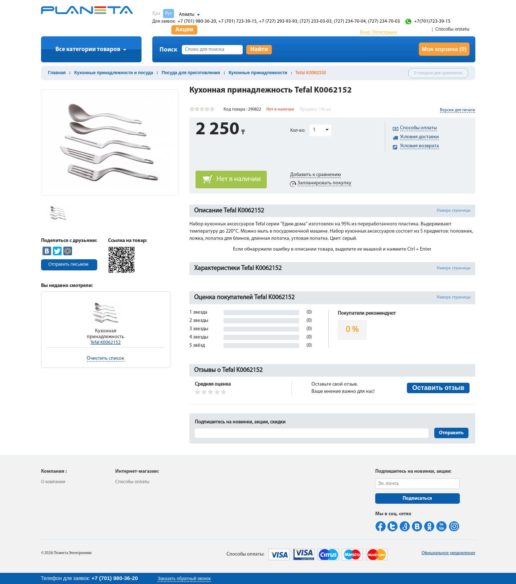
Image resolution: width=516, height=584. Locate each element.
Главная (57, 72)
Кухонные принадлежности (258, 72)
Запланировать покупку (324, 183)
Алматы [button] (186, 14)
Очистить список (105, 358)
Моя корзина (444, 49)
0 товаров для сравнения (438, 73)
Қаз (156, 13)
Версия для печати (457, 110)
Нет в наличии (238, 179)
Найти (259, 49)
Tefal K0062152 (105, 342)
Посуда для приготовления (191, 72)
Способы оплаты (452, 29)
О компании (53, 482)
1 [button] (314, 130)
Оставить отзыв (438, 387)
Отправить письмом (68, 264)
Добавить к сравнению (315, 175)
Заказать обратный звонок (184, 578)
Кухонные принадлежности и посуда (113, 72)
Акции (184, 30)
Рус (168, 13)
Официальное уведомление (448, 553)
